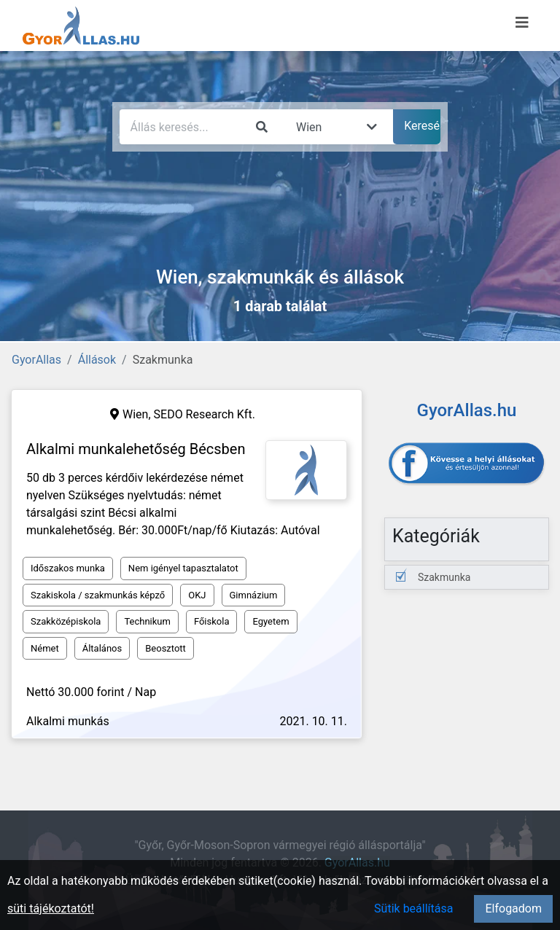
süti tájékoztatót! (50, 908)
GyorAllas (36, 360)
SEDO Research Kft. (204, 414)
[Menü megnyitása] (522, 23)
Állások (97, 360)
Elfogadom (513, 908)
